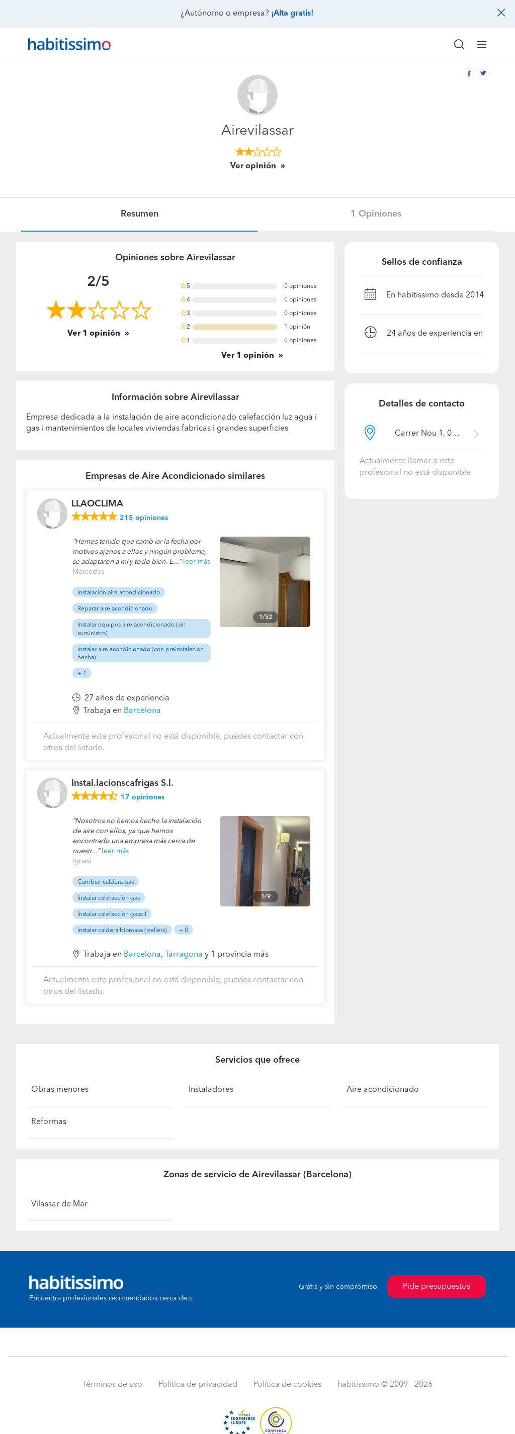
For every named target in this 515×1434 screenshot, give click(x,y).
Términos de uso (112, 1385)
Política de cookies (287, 1385)
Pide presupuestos (436, 1287)
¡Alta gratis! (292, 14)
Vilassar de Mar (59, 1204)
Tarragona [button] (184, 955)
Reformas (48, 1122)
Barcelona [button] (142, 711)
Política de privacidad (197, 1385)
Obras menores (60, 1090)
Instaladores (211, 1090)
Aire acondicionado (383, 1090)
